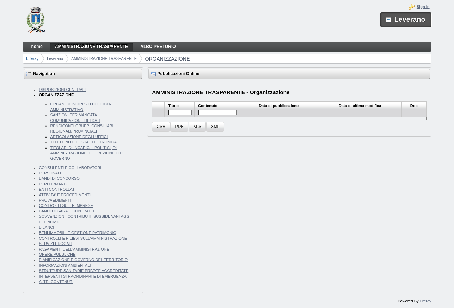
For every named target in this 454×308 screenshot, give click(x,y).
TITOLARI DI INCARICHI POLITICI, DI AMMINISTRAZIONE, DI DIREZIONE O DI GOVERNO (86, 153)
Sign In (423, 7)
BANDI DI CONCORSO (59, 178)
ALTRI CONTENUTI (56, 281)
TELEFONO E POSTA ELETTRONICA (83, 142)
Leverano (55, 58)
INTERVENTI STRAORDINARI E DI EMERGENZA (83, 276)
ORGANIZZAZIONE (167, 59)
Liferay (32, 58)
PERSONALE (50, 173)
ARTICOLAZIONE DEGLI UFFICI (79, 137)
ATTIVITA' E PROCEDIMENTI (65, 195)
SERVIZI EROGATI (55, 243)
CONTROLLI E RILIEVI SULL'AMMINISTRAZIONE (83, 238)
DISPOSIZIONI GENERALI (62, 89)
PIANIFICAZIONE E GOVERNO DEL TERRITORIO (83, 260)
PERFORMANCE (54, 184)
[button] (161, 127)
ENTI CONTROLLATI (57, 189)
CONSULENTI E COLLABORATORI (70, 168)
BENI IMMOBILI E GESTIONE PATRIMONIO (77, 232)
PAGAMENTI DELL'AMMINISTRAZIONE (74, 249)
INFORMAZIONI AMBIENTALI (65, 265)
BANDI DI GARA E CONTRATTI (66, 211)
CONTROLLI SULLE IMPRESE (66, 205)
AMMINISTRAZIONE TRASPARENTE (104, 58)
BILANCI (46, 227)
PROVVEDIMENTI (55, 200)
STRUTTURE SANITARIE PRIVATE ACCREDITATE (83, 271)
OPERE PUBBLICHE (57, 254)
